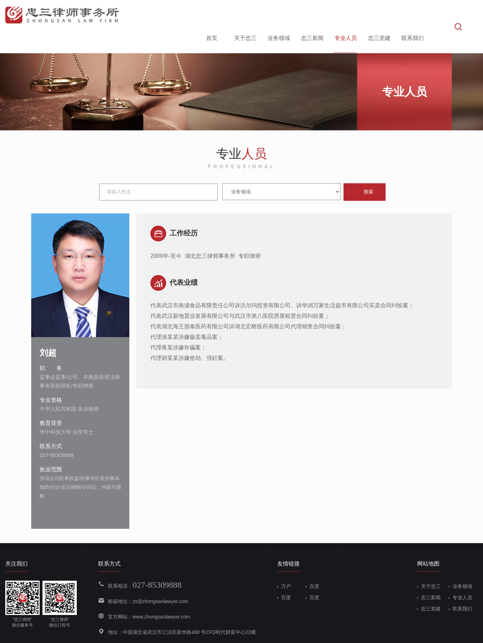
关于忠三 (244, 15)
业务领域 (278, 15)
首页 (211, 15)
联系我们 (412, 15)
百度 (312, 564)
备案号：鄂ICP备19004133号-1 (175, 633)
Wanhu (470, 633)
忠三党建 (378, 15)
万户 (284, 564)
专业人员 (345, 15)
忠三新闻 (311, 15)
